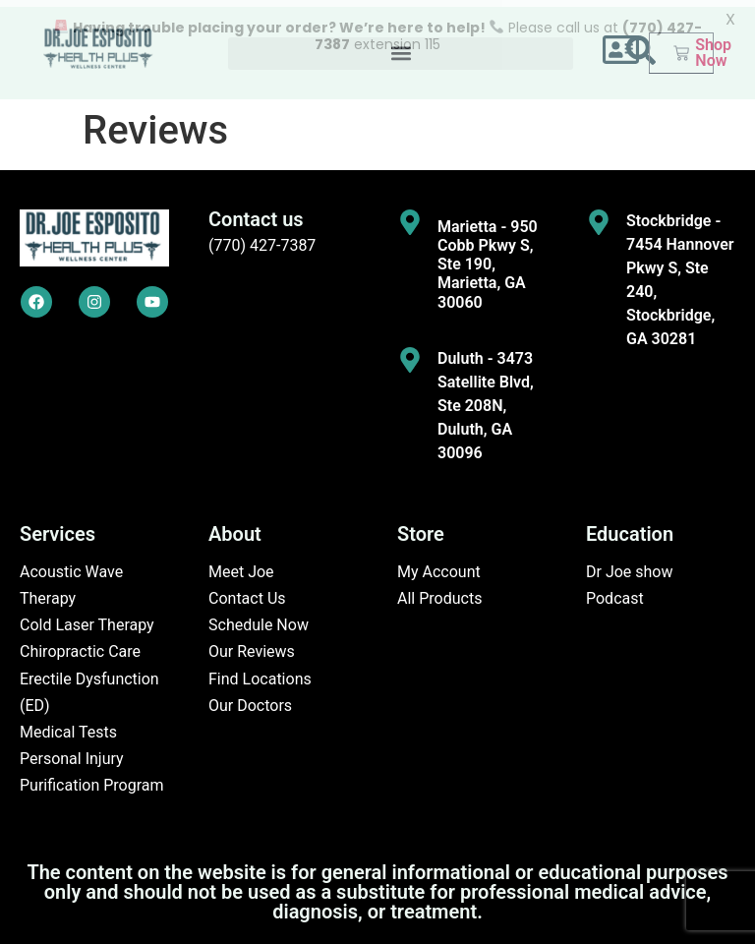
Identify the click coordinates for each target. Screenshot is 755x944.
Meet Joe (241, 565)
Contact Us (247, 592)
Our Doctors (250, 698)
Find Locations (260, 672)
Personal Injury (72, 752)
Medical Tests (68, 725)
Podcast (615, 592)
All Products (439, 592)
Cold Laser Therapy (87, 619)
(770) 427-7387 (262, 238)
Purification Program (92, 779)
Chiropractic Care (80, 645)
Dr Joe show (629, 565)
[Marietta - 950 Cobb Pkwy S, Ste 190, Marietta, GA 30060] (410, 215)
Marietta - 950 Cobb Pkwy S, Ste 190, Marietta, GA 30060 (487, 257)
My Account (439, 565)
